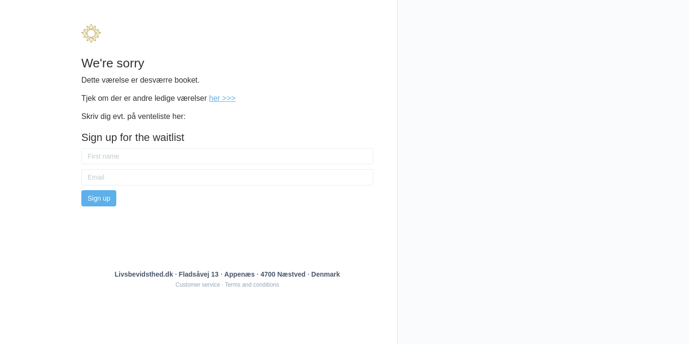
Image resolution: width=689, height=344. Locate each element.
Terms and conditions (252, 284)
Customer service (198, 284)
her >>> (222, 98)
